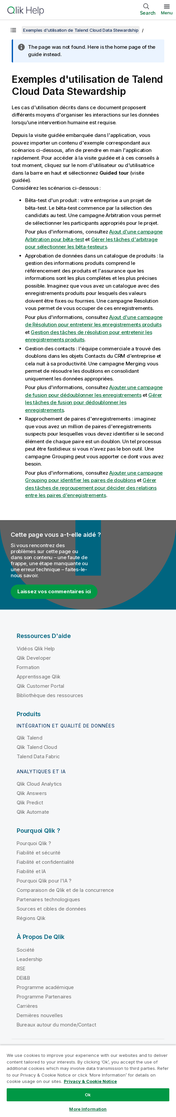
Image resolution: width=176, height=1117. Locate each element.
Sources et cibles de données (51, 909)
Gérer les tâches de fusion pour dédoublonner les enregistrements (93, 402)
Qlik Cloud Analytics (39, 784)
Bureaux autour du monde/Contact (56, 1024)
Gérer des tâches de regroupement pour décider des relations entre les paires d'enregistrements (91, 487)
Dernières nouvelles (40, 1015)
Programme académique (45, 987)
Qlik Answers (32, 793)
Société (25, 950)
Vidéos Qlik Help (36, 648)
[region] (88, 1081)
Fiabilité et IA (31, 871)
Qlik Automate (33, 812)
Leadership (30, 959)
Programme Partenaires (44, 996)
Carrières (27, 1006)
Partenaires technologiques (48, 899)
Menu (167, 12)
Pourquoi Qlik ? (34, 843)
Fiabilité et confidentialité (45, 862)
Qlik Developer (34, 658)
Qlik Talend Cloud (37, 747)
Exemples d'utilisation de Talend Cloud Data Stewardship (80, 30)
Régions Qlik (31, 918)
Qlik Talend (29, 738)
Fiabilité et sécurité (38, 852)
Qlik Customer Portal (40, 686)
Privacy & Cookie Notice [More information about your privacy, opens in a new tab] (90, 1081)
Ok (88, 1094)
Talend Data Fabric (38, 756)
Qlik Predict (30, 802)
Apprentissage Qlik (38, 676)
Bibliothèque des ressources (50, 695)
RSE (21, 968)
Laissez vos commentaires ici (54, 591)
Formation (28, 667)
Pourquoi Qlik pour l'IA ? (44, 881)
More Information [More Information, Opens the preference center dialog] (88, 1109)
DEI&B (23, 978)
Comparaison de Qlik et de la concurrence (65, 890)
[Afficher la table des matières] (13, 30)
